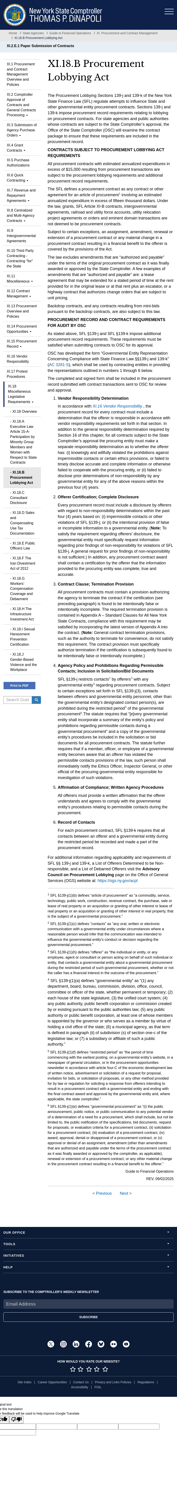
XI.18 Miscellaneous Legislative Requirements (21, 394)
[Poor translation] (16, 1420)
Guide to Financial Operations (70, 33)
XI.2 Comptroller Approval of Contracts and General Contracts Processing (21, 105)
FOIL (97, 1387)
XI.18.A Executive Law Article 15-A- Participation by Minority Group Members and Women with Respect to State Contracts (23, 442)
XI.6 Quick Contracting (17, 177)
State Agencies (33, 33)
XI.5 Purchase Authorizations (18, 162)
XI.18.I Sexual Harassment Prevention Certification (22, 637)
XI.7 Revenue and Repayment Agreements (21, 195)
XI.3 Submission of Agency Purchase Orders (22, 130)
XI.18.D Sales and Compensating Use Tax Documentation (22, 523)
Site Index (24, 1382)
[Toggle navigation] (169, 11)
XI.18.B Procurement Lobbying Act (21, 477)
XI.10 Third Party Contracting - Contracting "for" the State (20, 258)
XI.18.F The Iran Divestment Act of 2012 (22, 563)
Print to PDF (19, 685)
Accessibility (79, 1387)
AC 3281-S (59, 364)
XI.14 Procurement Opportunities (22, 328)
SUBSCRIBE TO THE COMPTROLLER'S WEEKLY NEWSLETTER (51, 1291)
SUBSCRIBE (88, 1317)
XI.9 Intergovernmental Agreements (21, 236)
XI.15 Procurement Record (22, 343)
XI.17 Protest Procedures (17, 373)
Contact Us (81, 1382)
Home (13, 33)
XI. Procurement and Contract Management (127, 33)
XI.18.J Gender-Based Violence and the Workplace (23, 662)
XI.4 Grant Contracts (16, 147)
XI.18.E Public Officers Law (22, 545)
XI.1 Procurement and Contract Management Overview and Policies (21, 74)
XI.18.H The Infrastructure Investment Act (22, 614)
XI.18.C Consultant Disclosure (18, 498)
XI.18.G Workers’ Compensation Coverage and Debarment (21, 589)
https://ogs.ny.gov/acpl (118, 880)
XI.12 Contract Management (19, 293)
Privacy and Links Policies (113, 1382)
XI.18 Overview (24, 411)
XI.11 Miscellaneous (20, 278)
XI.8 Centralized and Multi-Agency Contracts (21, 215)
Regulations (145, 1382)
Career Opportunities (52, 1382)
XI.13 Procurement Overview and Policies (22, 311)
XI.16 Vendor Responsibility (18, 358)
